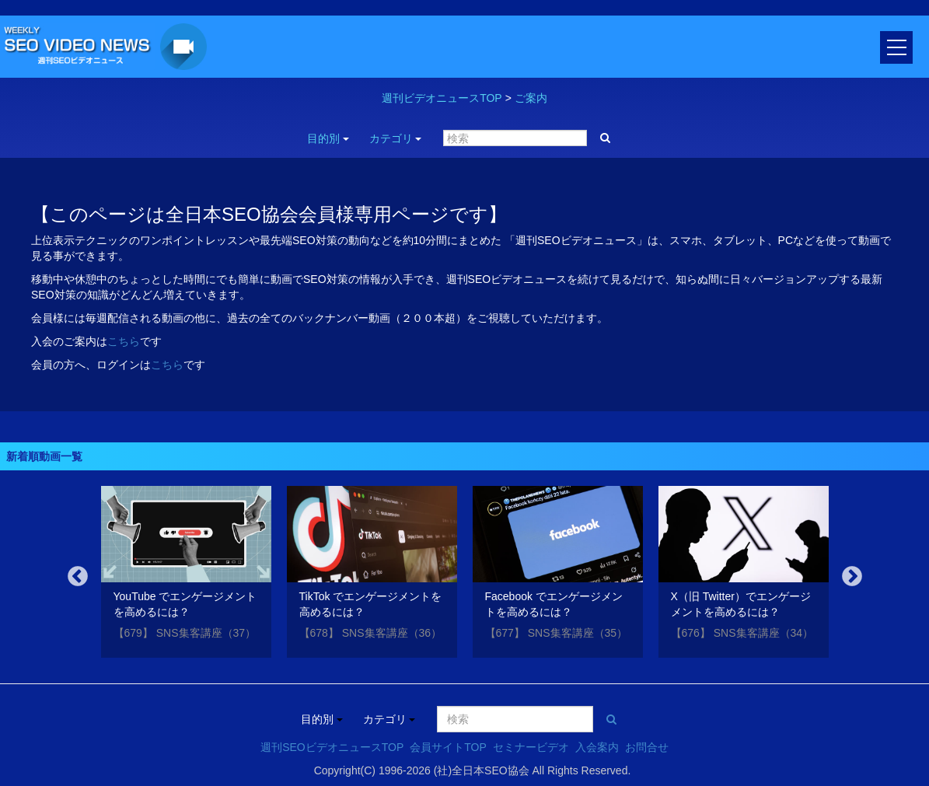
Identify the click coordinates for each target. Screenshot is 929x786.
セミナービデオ (531, 747)
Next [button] (852, 577)
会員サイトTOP (448, 747)
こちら (123, 341)
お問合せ (647, 747)
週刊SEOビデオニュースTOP (331, 747)
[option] (186, 574)
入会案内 (597, 747)
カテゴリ (395, 138)
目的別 (328, 138)
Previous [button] (77, 577)
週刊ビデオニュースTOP (442, 98)
